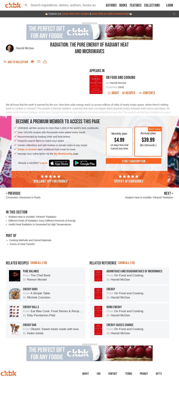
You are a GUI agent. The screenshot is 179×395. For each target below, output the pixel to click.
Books (123, 5)
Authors (111, 5)
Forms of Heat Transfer (22, 244)
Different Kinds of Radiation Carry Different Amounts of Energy (42, 220)
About (113, 93)
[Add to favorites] (39, 62)
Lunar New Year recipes (75, 13)
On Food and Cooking (120, 77)
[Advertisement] (89, 261)
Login (169, 5)
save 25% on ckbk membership (110, 13)
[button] (26, 5)
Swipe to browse (27, 149)
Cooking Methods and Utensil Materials (30, 240)
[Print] (32, 62)
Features (136, 5)
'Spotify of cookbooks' (128, 179)
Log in (43, 163)
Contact (112, 389)
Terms (128, 389)
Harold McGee (25, 48)
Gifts (159, 389)
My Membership (63, 153)
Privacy (144, 389)
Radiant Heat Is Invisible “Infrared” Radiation (32, 216)
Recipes (128, 93)
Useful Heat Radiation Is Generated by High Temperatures (39, 224)
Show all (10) (38, 278)
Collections (152, 5)
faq (98, 389)
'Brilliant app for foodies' (50, 179)
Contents (146, 93)
